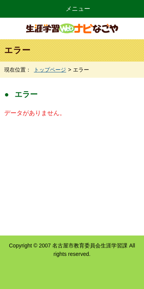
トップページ (50, 70)
